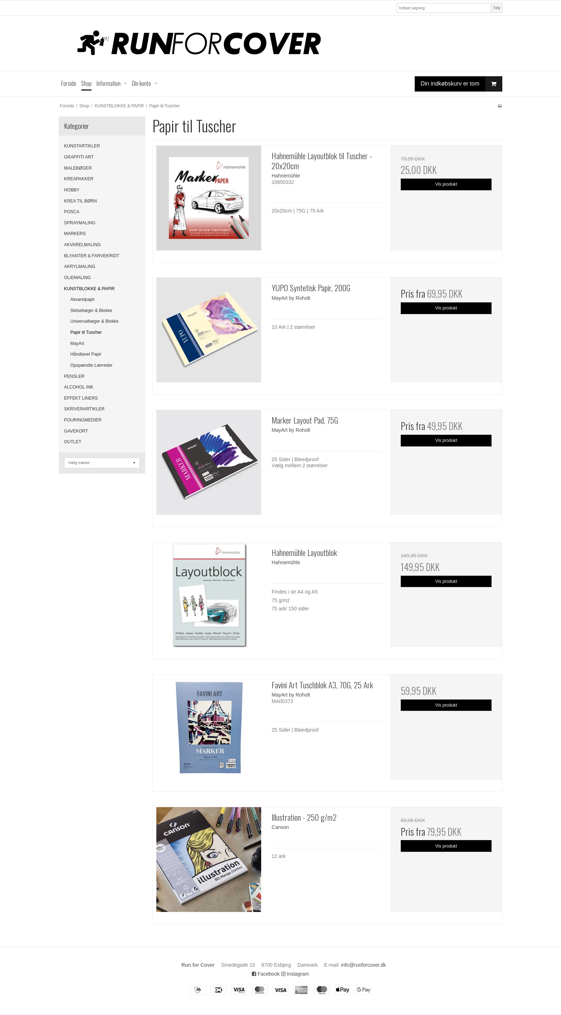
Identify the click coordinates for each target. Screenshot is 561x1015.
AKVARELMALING (82, 244)
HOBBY (71, 189)
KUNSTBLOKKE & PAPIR (89, 288)
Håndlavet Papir (86, 354)
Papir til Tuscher (86, 332)
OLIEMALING (77, 277)
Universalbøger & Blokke (94, 321)
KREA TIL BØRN (80, 201)
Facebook (265, 974)
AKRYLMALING (79, 266)
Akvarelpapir (82, 299)
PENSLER (74, 376)
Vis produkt (446, 184)
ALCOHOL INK (78, 387)
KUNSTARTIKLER (82, 145)
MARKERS (75, 233)
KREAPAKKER (78, 178)
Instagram (295, 974)
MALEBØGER (78, 168)
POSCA (71, 211)
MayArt (77, 343)
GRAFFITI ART (79, 157)
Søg (496, 7)
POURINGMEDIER (83, 420)
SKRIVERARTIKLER (84, 408)
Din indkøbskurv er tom (461, 84)
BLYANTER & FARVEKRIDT (91, 255)
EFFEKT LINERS (81, 398)
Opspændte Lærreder (91, 365)
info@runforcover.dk (363, 965)
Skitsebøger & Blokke (91, 310)
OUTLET (72, 441)
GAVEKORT (76, 431)
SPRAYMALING (80, 222)
